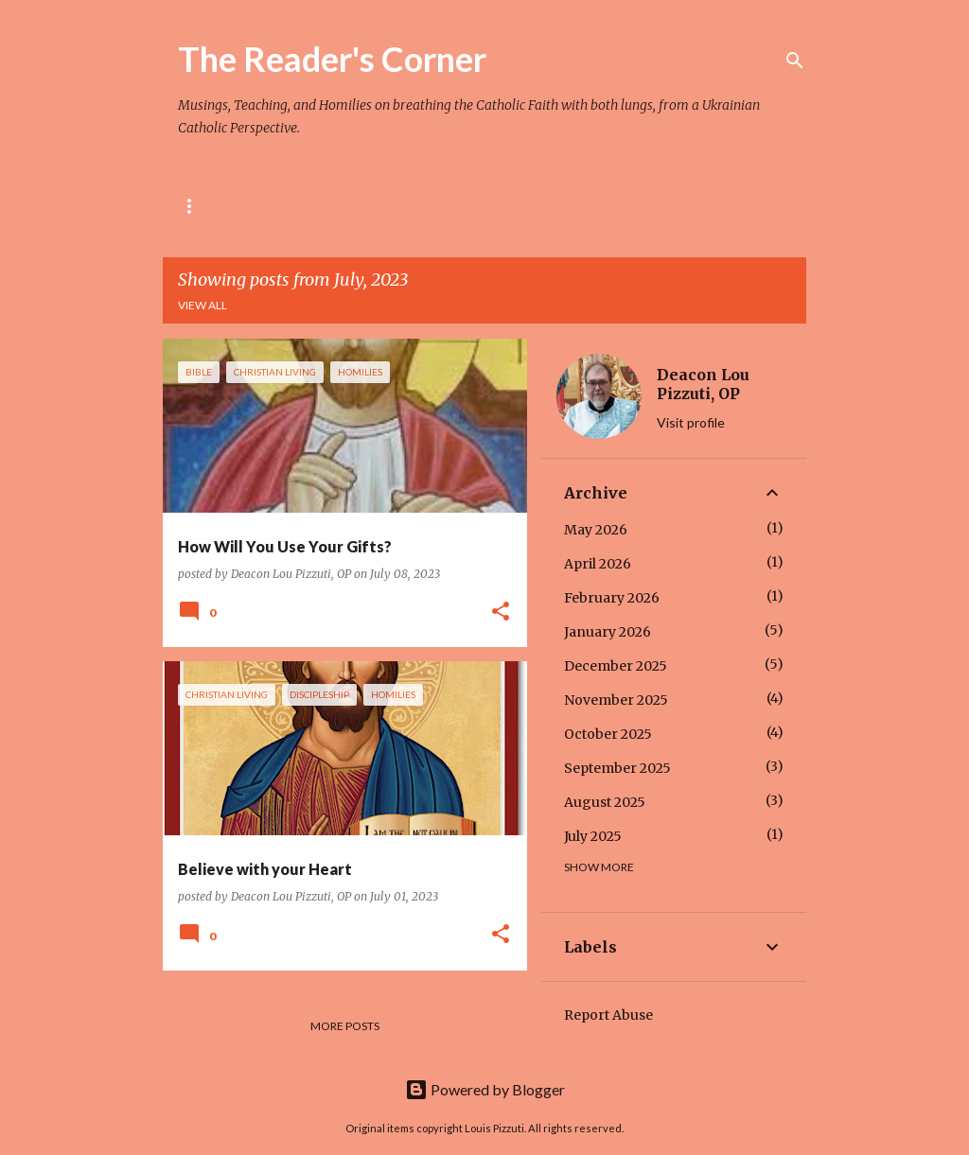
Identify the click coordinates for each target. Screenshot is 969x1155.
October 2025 (608, 734)
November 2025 (616, 700)
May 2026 (595, 529)
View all (202, 305)
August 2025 (604, 802)
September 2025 (617, 768)
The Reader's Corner (332, 58)
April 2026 (597, 563)
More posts (344, 1026)
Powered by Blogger (485, 1089)
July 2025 (593, 836)
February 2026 (612, 597)
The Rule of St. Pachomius (336, 206)
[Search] (795, 60)
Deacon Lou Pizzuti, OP (703, 384)
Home (195, 206)
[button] (500, 612)
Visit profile (691, 422)
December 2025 (615, 665)
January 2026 (607, 631)
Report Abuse (608, 1015)
